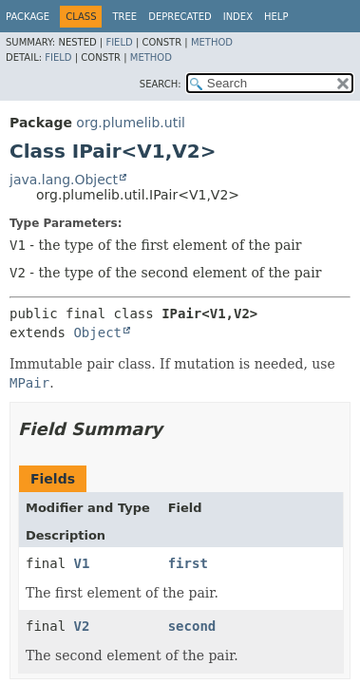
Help (276, 16)
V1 (82, 563)
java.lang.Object (63, 179)
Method (212, 42)
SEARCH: (160, 84)
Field (118, 42)
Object (97, 332)
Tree (124, 16)
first (188, 563)
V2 (82, 626)
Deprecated (180, 16)
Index (238, 16)
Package (27, 16)
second (192, 626)
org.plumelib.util (130, 122)
